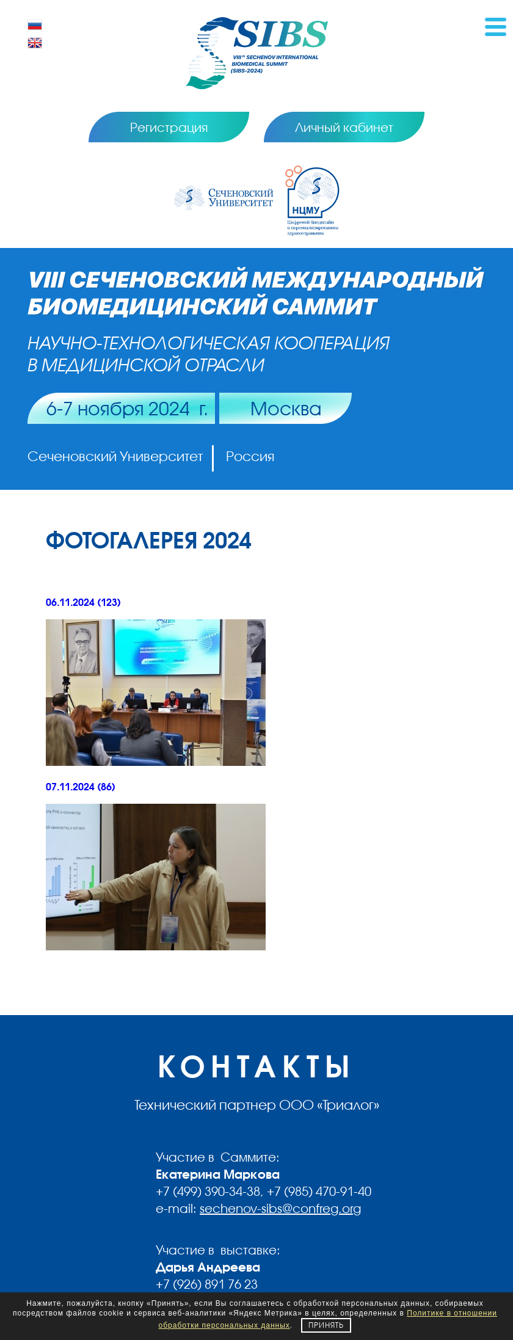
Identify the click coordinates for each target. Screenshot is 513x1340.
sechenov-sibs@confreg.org (280, 1208)
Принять (326, 1325)
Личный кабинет (344, 127)
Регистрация (169, 127)
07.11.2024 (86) (80, 787)
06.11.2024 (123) (83, 602)
